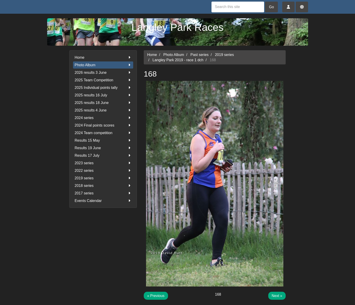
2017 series (103, 193)
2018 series (103, 185)
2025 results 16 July (103, 95)
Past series (199, 55)
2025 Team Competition (103, 80)
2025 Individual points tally (103, 87)
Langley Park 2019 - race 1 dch (177, 60)
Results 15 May (103, 140)
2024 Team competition (103, 132)
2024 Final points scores (103, 125)
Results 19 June (103, 148)
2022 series (103, 170)
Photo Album (103, 65)
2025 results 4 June (103, 110)
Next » (277, 296)
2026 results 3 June (103, 72)
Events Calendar (103, 200)
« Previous (156, 296)
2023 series (103, 163)
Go (271, 7)
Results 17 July (103, 155)
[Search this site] (237, 7)
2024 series (103, 117)
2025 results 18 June (103, 102)
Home (103, 57)
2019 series (103, 178)
